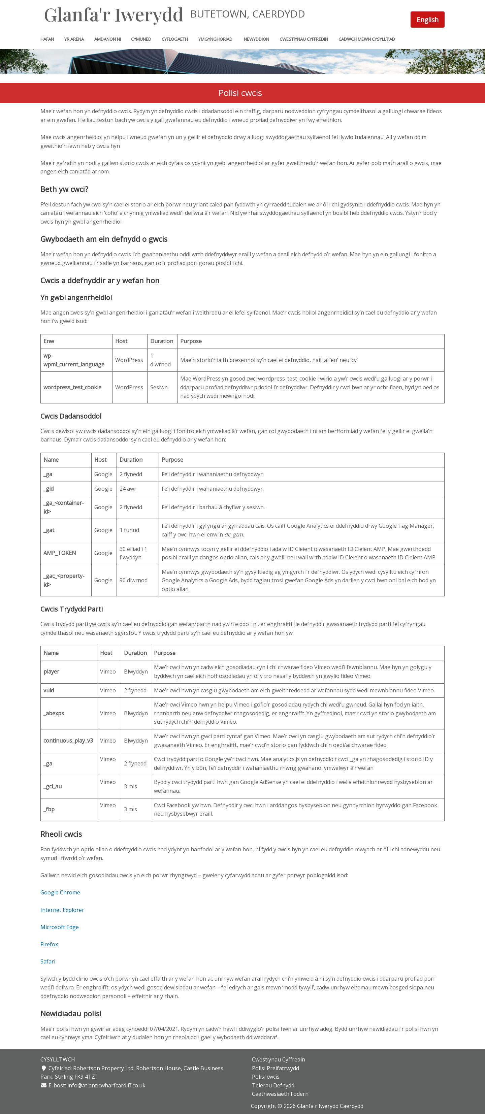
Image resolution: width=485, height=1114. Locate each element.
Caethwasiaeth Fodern (279, 1093)
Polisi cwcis (265, 1076)
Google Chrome (60, 892)
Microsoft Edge (59, 927)
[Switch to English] (427, 19)
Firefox (49, 944)
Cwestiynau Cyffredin (277, 1059)
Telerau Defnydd (272, 1085)
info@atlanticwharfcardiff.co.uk (106, 1085)
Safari (47, 961)
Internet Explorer (62, 910)
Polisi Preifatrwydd (274, 1068)
